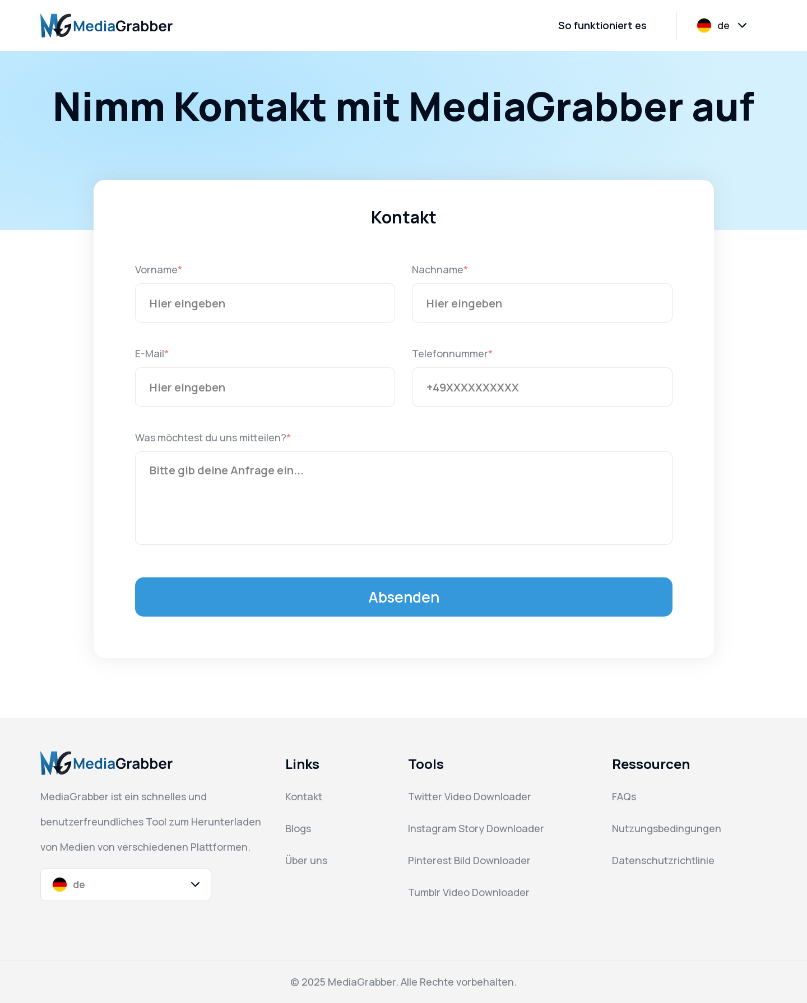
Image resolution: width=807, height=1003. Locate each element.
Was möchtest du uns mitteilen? (210, 437)
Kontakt (303, 796)
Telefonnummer (450, 353)
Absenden (403, 597)
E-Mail (149, 353)
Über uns (306, 860)
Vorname (156, 269)
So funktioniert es (602, 25)
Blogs (298, 828)
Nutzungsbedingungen (666, 828)
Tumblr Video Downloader (469, 892)
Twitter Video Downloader (469, 796)
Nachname (437, 269)
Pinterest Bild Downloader (469, 860)
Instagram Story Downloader (476, 828)
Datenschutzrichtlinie (663, 860)
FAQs (624, 796)
